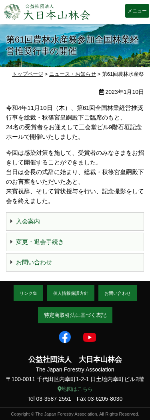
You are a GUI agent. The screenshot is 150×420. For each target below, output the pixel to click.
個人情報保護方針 (70, 293)
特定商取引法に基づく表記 (75, 315)
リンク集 (28, 293)
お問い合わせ (34, 262)
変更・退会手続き (40, 241)
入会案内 (28, 221)
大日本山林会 (47, 12)
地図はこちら (75, 389)
